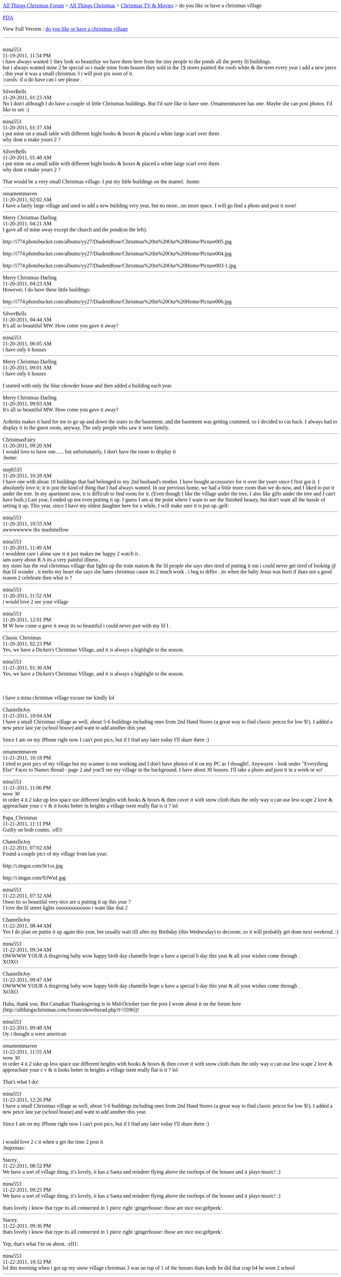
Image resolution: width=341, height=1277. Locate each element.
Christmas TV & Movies (147, 5)
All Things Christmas (92, 5)
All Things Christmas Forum (33, 5)
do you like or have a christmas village (87, 29)
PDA (8, 17)
